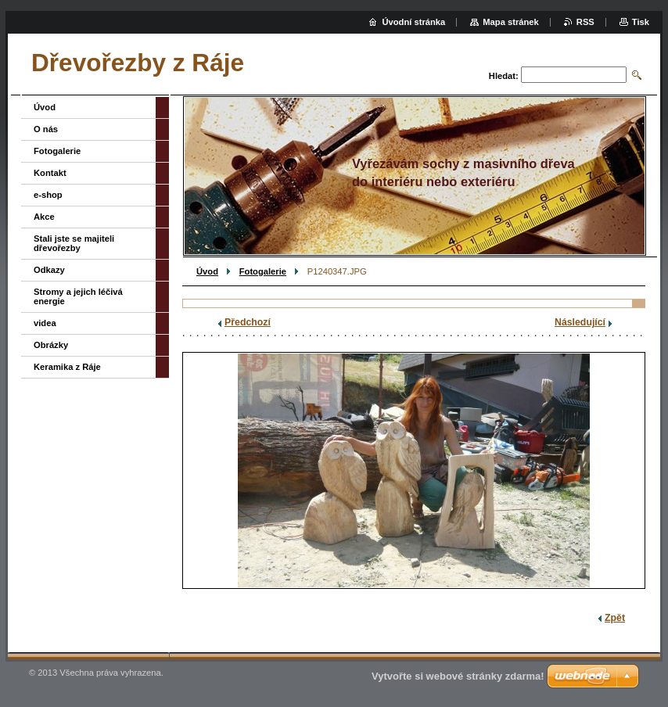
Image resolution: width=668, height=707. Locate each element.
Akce (44, 216)
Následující (580, 322)
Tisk (640, 22)
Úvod (207, 271)
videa (45, 323)
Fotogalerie (262, 271)
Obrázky (51, 345)
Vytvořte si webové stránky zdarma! (458, 676)
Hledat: (504, 76)
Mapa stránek (511, 22)
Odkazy (49, 270)
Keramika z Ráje (67, 366)
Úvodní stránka (413, 22)
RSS (585, 22)
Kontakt (50, 173)
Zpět (615, 617)
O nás (46, 129)
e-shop (48, 194)
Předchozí (247, 322)
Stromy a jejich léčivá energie (78, 296)
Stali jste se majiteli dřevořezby (74, 243)
